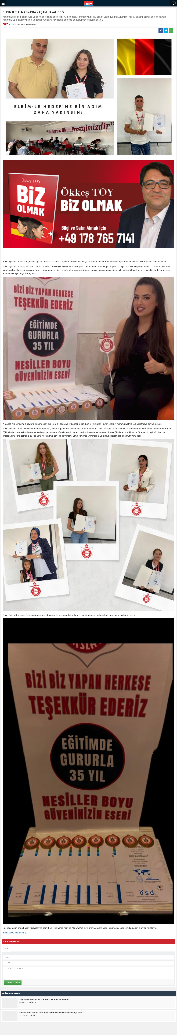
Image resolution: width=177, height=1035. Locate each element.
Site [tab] (6, 948)
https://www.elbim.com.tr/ (15, 933)
